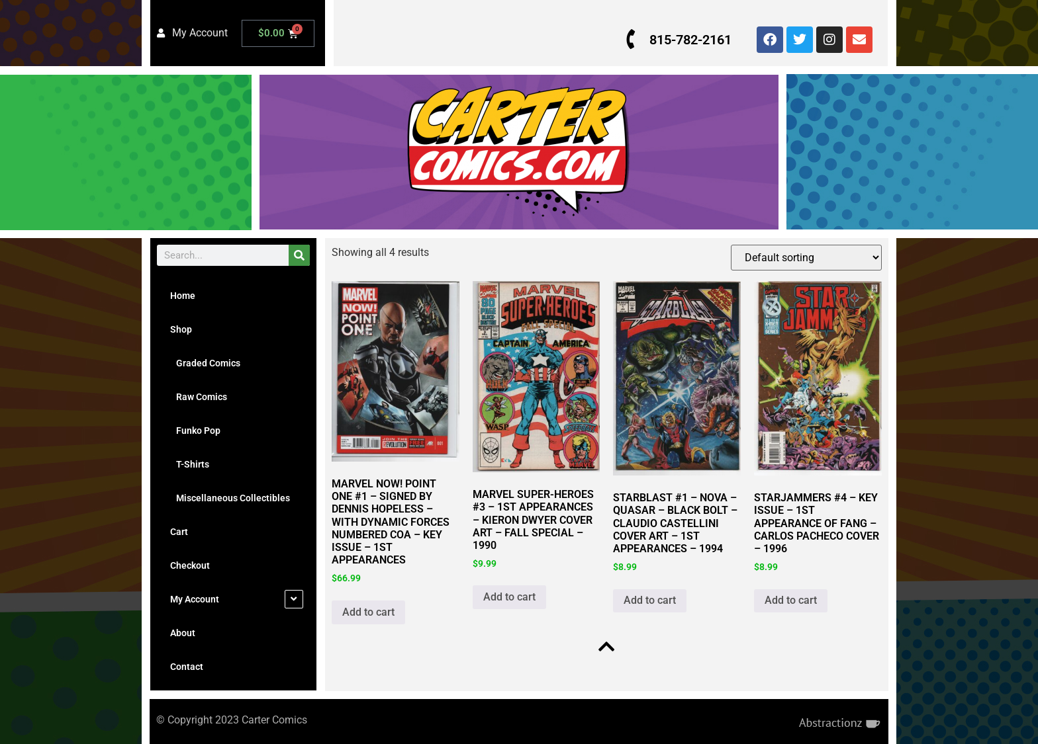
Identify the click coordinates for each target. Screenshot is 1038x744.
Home (182, 295)
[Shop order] (805, 257)
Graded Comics (205, 363)
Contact (186, 666)
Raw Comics (198, 397)
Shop (181, 329)
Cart (179, 531)
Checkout (190, 565)
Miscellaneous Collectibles (230, 498)
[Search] (299, 255)
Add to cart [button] (368, 611)
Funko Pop (195, 430)
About (182, 633)
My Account (194, 599)
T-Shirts (189, 464)
